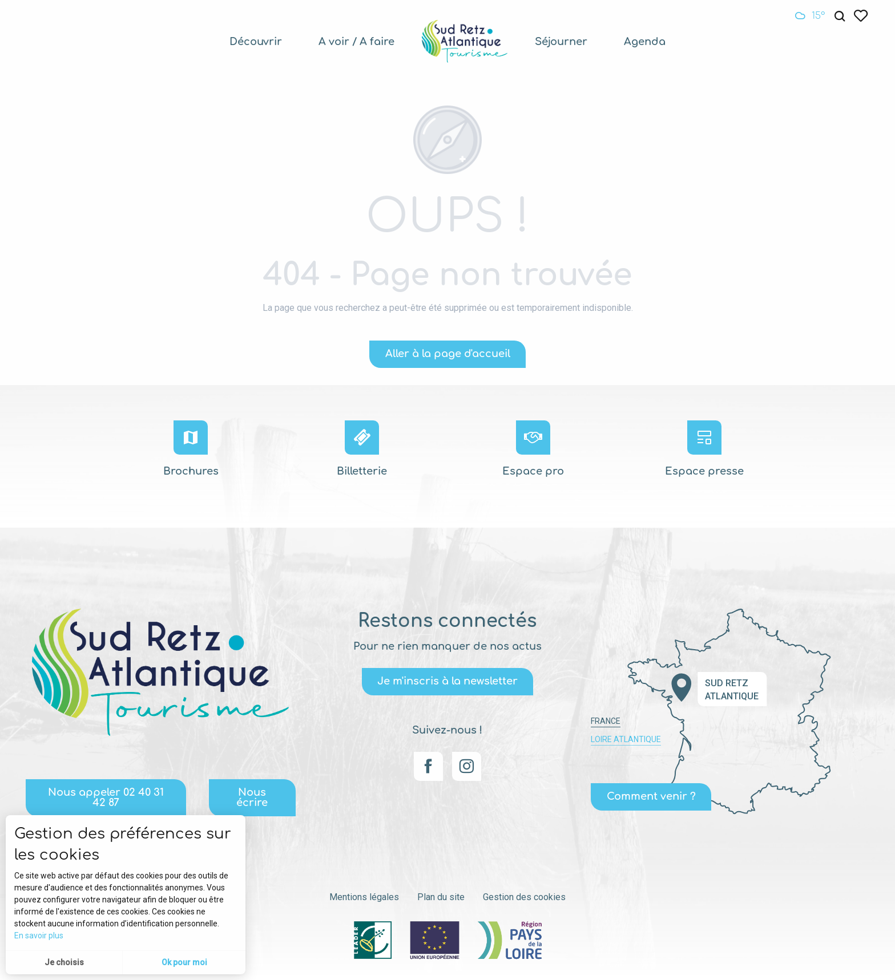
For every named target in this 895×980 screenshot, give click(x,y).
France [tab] (605, 721)
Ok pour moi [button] (184, 962)
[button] (839, 16)
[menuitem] (255, 41)
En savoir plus (38, 935)
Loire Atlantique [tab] (626, 739)
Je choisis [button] (64, 962)
